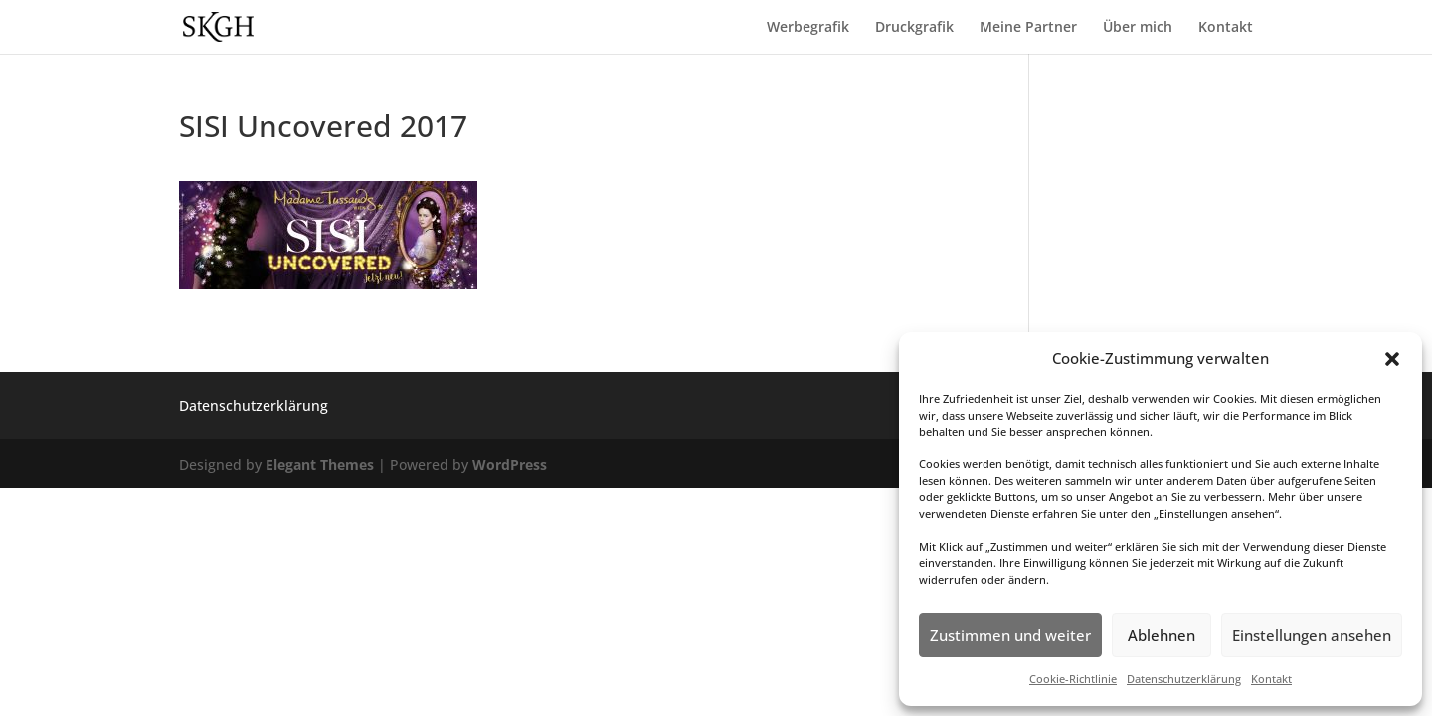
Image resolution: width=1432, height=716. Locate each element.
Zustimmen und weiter (1010, 635)
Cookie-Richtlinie (1073, 678)
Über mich (1137, 28)
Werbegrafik (808, 28)
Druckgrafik (914, 28)
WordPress (509, 464)
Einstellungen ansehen (1311, 635)
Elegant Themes (320, 464)
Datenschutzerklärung (1184, 678)
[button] (1392, 359)
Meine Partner (1028, 28)
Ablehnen (1161, 635)
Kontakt (1271, 678)
